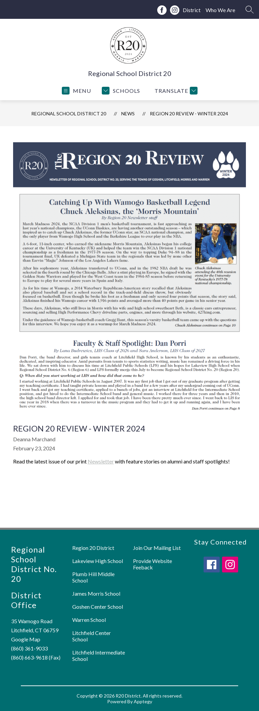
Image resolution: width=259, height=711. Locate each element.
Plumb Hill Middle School (93, 577)
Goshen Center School (97, 606)
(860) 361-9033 (29, 648)
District (192, 10)
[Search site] (250, 9)
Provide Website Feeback (152, 564)
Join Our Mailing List (157, 548)
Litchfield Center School (91, 636)
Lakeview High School (97, 561)
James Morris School (96, 593)
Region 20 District (93, 548)
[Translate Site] (175, 90)
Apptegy (143, 701)
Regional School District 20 (68, 113)
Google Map (25, 639)
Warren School (89, 619)
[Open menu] (76, 90)
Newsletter (101, 461)
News (128, 113)
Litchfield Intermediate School (98, 655)
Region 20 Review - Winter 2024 (189, 113)
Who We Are (220, 10)
